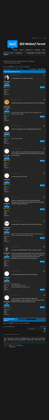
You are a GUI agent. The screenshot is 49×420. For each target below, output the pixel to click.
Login (17, 53)
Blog (5, 338)
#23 (44, 125)
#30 (44, 295)
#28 (44, 246)
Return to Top (34, 338)
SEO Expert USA (15, 284)
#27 (44, 221)
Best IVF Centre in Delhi (32, 234)
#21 (44, 75)
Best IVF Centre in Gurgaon (18, 234)
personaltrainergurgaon (7, 108)
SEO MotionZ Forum (8, 61)
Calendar (37, 49)
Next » (27, 66)
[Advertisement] (17, 18)
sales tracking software (17, 138)
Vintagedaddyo (12, 346)
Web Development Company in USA (20, 287)
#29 (44, 271)
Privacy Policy (30, 339)
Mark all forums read (12, 339)
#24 (44, 148)
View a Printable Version (10, 326)
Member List (29, 49)
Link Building (30, 61)
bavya (6, 132)
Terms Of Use (38, 339)
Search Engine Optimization (19, 61)
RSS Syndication (22, 339)
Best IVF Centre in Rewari (26, 235)
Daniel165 (7, 179)
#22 (44, 99)
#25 (44, 173)
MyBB (10, 345)
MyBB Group (20, 345)
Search (20, 49)
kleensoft (6, 277)
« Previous (10, 66)
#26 (44, 197)
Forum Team (10, 338)
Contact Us (17, 338)
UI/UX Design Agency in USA (18, 285)
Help (43, 49)
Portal (15, 49)
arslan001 (7, 203)
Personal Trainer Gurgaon (17, 112)
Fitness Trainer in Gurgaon (31, 112)
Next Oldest (8, 319)
